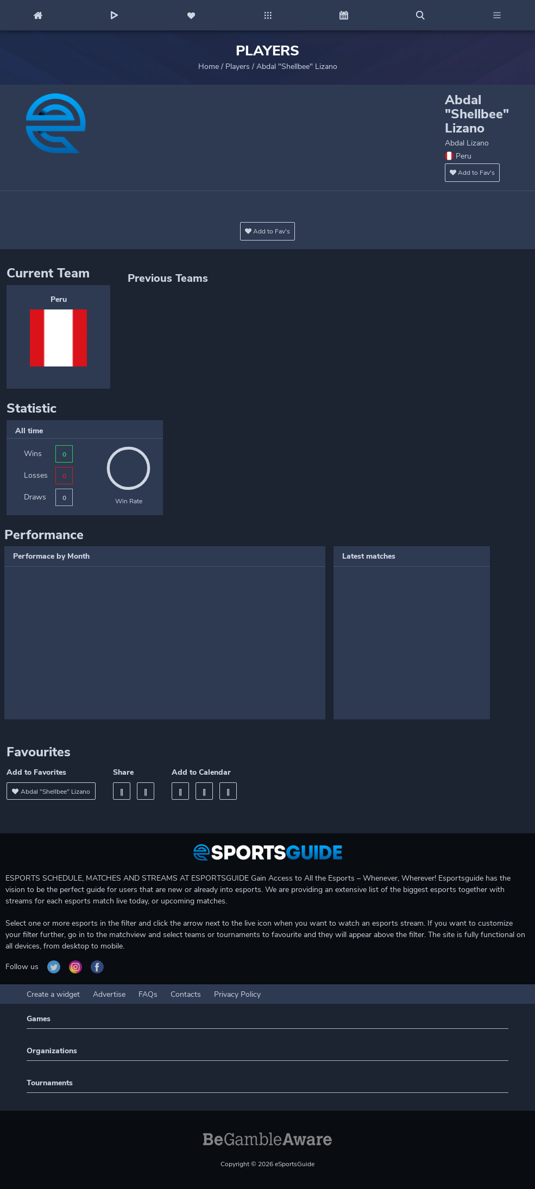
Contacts (186, 994)
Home (208, 66)
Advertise (109, 994)
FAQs (148, 994)
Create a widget (53, 994)
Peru (59, 299)
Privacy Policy (237, 994)
